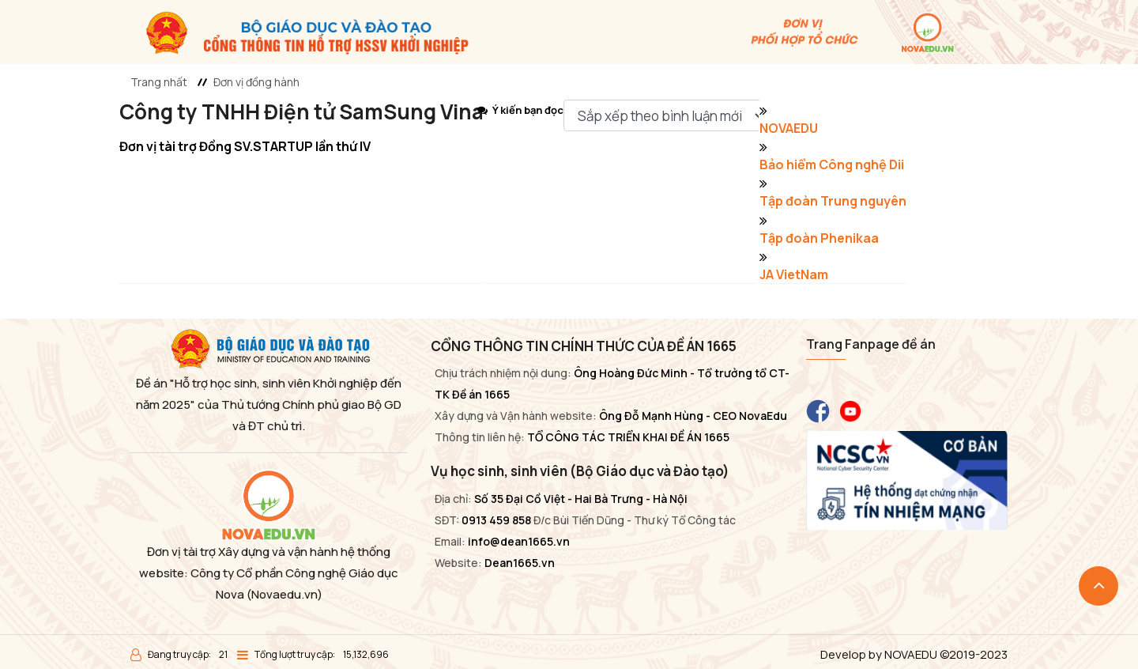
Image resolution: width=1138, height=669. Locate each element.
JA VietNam (793, 274)
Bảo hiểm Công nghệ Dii (831, 164)
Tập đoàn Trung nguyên (832, 201)
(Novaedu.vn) (284, 594)
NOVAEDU (788, 128)
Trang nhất (158, 81)
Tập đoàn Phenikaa (819, 238)
